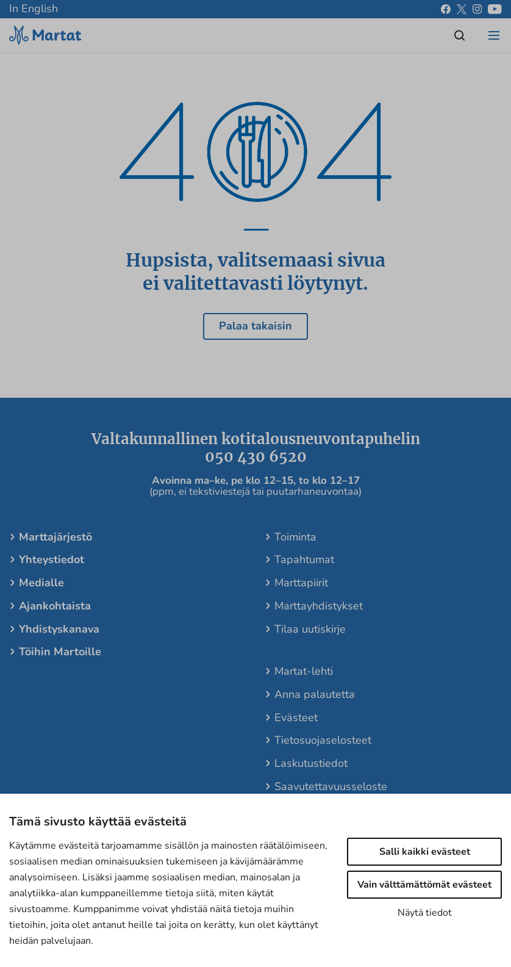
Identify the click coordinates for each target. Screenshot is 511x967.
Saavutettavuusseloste (330, 786)
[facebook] (446, 9)
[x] (461, 9)
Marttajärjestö (55, 537)
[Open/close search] (460, 35)
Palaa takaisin (255, 325)
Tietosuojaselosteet (322, 740)
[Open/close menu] (494, 35)
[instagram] (477, 9)
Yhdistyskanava (59, 629)
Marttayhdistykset (318, 606)
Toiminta (295, 537)
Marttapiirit (301, 582)
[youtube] (495, 9)
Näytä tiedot (425, 912)
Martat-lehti (303, 671)
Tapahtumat (304, 559)
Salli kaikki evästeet (424, 851)
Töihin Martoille (60, 651)
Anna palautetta (314, 694)
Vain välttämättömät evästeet (424, 884)
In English (33, 8)
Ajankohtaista (55, 606)
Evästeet (296, 717)
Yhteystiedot (51, 559)
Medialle (41, 582)
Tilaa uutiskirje (310, 629)
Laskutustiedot (311, 763)
